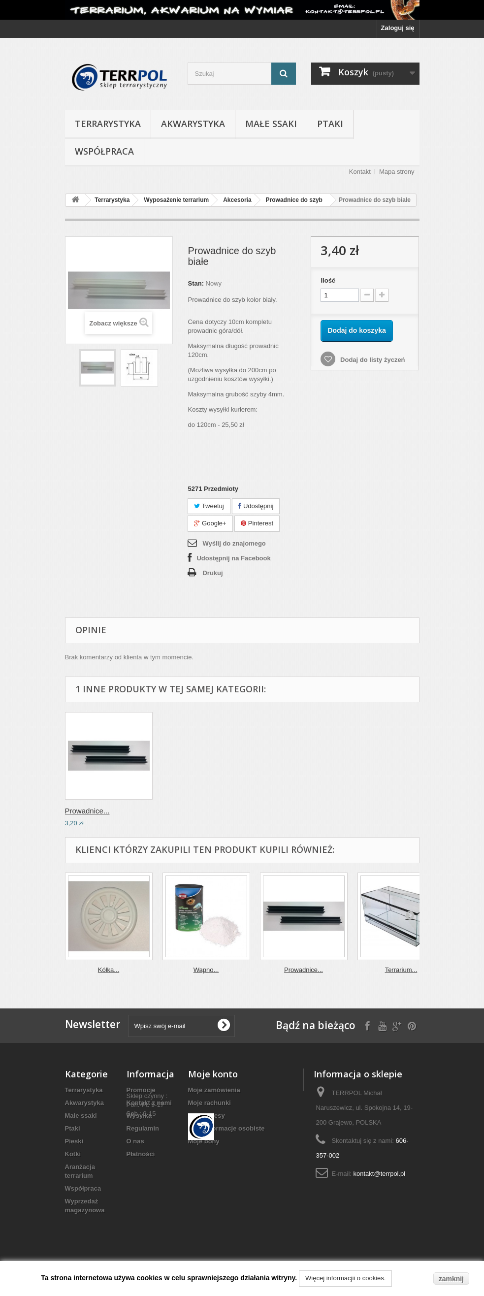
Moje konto (213, 1074)
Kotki (73, 1154)
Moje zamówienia (214, 1090)
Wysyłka (139, 1115)
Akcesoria (237, 199)
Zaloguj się (398, 28)
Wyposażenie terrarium (176, 199)
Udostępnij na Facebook (233, 558)
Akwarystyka (193, 124)
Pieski (74, 1141)
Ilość (328, 280)
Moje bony (204, 1141)
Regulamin (143, 1128)
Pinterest (257, 523)
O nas (135, 1141)
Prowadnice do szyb (294, 199)
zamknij (451, 1279)
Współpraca (104, 151)
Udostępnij (255, 506)
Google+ (210, 523)
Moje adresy (206, 1115)
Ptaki (330, 124)
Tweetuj (209, 506)
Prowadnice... (87, 811)
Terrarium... (401, 969)
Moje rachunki (209, 1102)
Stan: (196, 283)
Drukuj (212, 573)
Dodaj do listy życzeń (371, 359)
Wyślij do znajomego (233, 543)
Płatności (141, 1154)
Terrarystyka (108, 124)
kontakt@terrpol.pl (380, 1173)
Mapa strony (397, 171)
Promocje (141, 1090)
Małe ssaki (271, 124)
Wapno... (206, 969)
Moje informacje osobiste (226, 1128)
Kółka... (108, 969)
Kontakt (360, 171)
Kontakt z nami (149, 1102)
